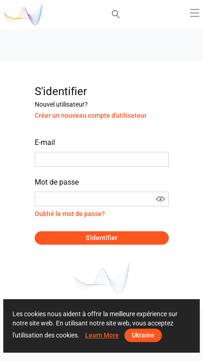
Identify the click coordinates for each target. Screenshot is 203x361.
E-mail (45, 142)
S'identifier (101, 237)
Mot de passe (57, 182)
